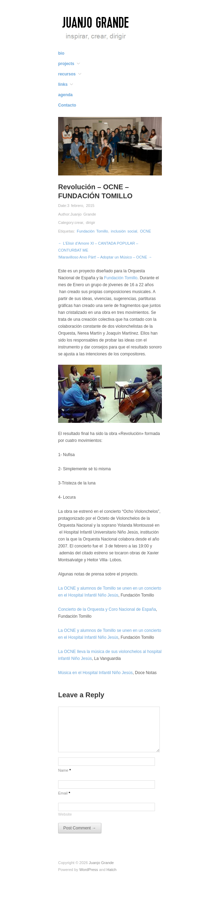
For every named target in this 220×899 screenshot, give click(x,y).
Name (64, 770)
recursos (67, 74)
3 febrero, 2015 (80, 205)
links (62, 84)
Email (64, 793)
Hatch (112, 870)
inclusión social (124, 231)
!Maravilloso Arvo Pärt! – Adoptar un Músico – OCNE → (105, 257)
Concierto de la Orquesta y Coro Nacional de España (107, 609)
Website (65, 814)
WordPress (88, 870)
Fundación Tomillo (92, 231)
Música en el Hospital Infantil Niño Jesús (95, 672)
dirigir (90, 222)
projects (66, 64)
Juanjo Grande (83, 214)
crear (79, 222)
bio (61, 53)
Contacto (67, 105)
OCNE (145, 231)
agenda (65, 95)
